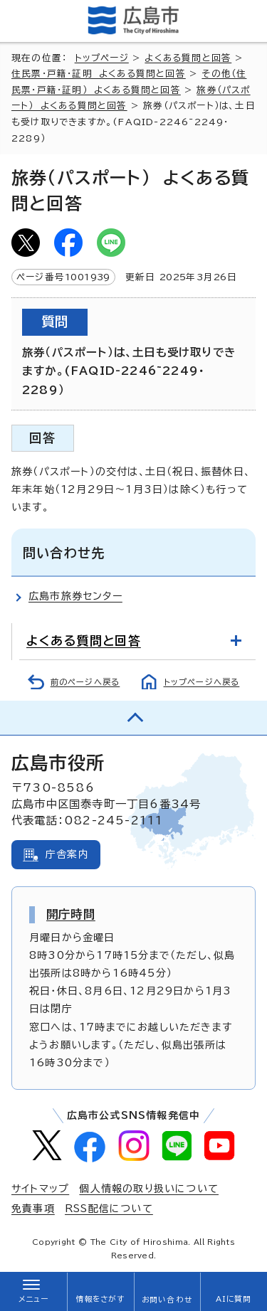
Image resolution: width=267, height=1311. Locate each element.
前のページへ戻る (85, 682)
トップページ (102, 58)
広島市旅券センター (75, 596)
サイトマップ (40, 1189)
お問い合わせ (167, 1299)
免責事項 (33, 1209)
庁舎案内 (67, 854)
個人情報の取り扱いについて (149, 1189)
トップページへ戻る (202, 682)
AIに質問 (234, 1298)
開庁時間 (70, 914)
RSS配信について (109, 1209)
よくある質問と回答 (188, 58)
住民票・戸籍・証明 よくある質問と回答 (98, 73)
